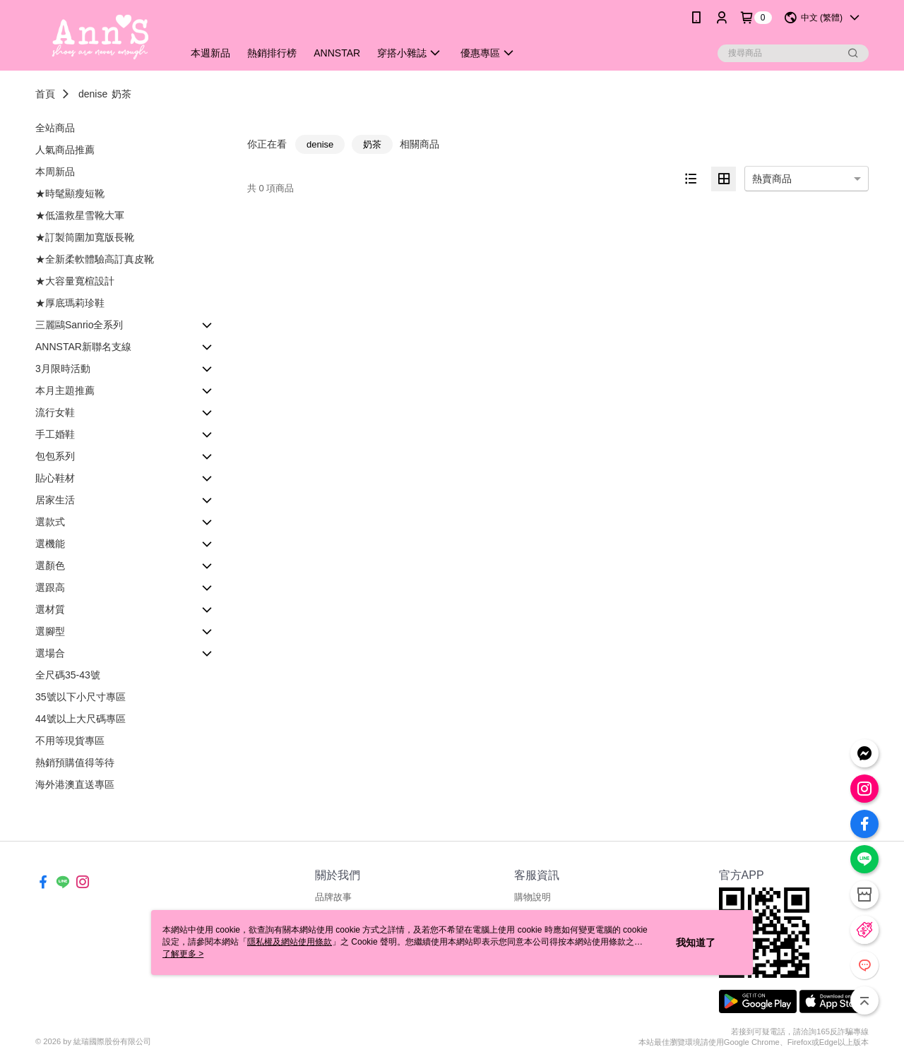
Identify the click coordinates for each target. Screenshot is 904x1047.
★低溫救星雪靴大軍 (79, 215)
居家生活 (55, 499)
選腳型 (50, 631)
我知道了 (695, 942)
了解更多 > (182, 954)
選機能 (50, 543)
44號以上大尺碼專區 (80, 718)
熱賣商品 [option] (772, 178)
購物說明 (532, 897)
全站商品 (55, 127)
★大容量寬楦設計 (74, 281)
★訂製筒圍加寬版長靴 (84, 237)
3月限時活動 (62, 368)
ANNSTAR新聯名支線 (83, 346)
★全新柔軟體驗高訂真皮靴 (94, 259)
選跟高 (50, 587)
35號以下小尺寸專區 (80, 696)
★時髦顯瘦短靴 (70, 193)
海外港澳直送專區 (74, 784)
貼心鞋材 (55, 478)
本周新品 (55, 171)
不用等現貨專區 (70, 740)
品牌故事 (333, 897)
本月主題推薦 (65, 390)
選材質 (50, 609)
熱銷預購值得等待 (74, 762)
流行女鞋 (55, 412)
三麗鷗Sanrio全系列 (79, 324)
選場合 (50, 653)
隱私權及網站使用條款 (289, 942)
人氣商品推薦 (65, 149)
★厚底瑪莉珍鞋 (70, 303)
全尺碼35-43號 (67, 675)
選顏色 (50, 565)
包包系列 (55, 456)
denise (92, 94)
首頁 (45, 94)
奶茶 (121, 94)
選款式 (50, 521)
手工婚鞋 (55, 434)
